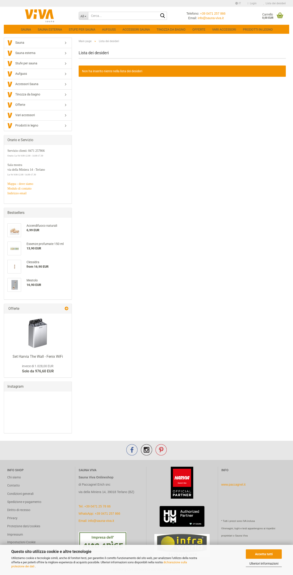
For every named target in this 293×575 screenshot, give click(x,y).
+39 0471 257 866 (212, 13)
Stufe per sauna (82, 29)
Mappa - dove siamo (20, 184)
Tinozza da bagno (171, 29)
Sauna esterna (50, 29)
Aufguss (109, 29)
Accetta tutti (264, 554)
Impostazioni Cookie (21, 542)
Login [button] (252, 3)
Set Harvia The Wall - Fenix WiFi (38, 356)
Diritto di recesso (18, 510)
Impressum (15, 534)
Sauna (26, 29)
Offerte (198, 29)
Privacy (12, 518)
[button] (238, 3)
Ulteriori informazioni (263, 563)
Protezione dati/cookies (23, 526)
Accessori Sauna (136, 29)
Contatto (13, 485)
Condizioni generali (20, 494)
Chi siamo (14, 477)
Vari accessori (224, 29)
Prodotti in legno (258, 29)
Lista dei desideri (274, 3)
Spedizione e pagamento (24, 502)
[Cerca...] (83, 16)
